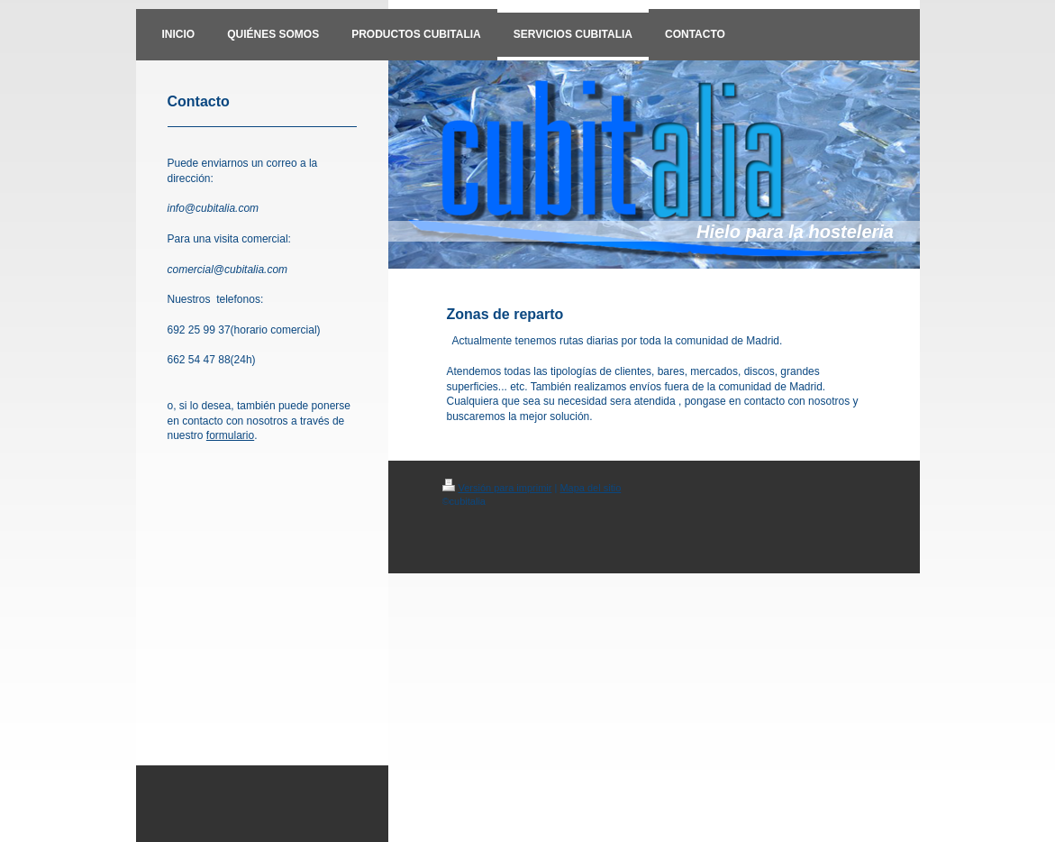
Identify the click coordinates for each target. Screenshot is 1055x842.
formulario (230, 435)
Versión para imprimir (497, 487)
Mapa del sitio (590, 487)
